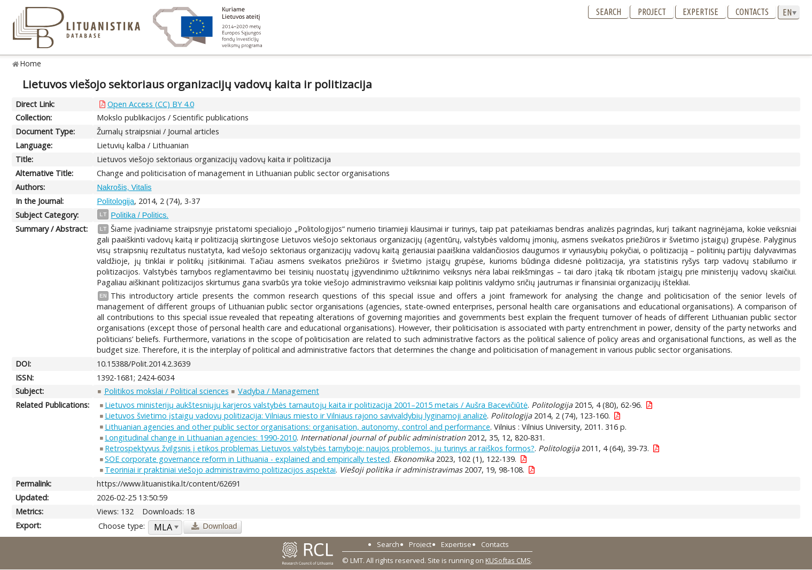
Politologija (115, 201)
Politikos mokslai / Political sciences (166, 391)
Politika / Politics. (139, 215)
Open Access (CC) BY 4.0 (150, 104)
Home (30, 63)
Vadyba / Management (278, 391)
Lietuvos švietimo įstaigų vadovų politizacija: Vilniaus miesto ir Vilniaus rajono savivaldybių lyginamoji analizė (296, 416)
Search (608, 12)
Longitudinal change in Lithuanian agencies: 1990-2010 (201, 437)
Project (652, 12)
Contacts (752, 12)
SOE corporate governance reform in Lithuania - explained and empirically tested (247, 459)
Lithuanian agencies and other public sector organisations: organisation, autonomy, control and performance (297, 427)
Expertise (700, 12)
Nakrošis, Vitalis (124, 187)
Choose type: (121, 526)
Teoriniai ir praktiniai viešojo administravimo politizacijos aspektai (220, 470)
